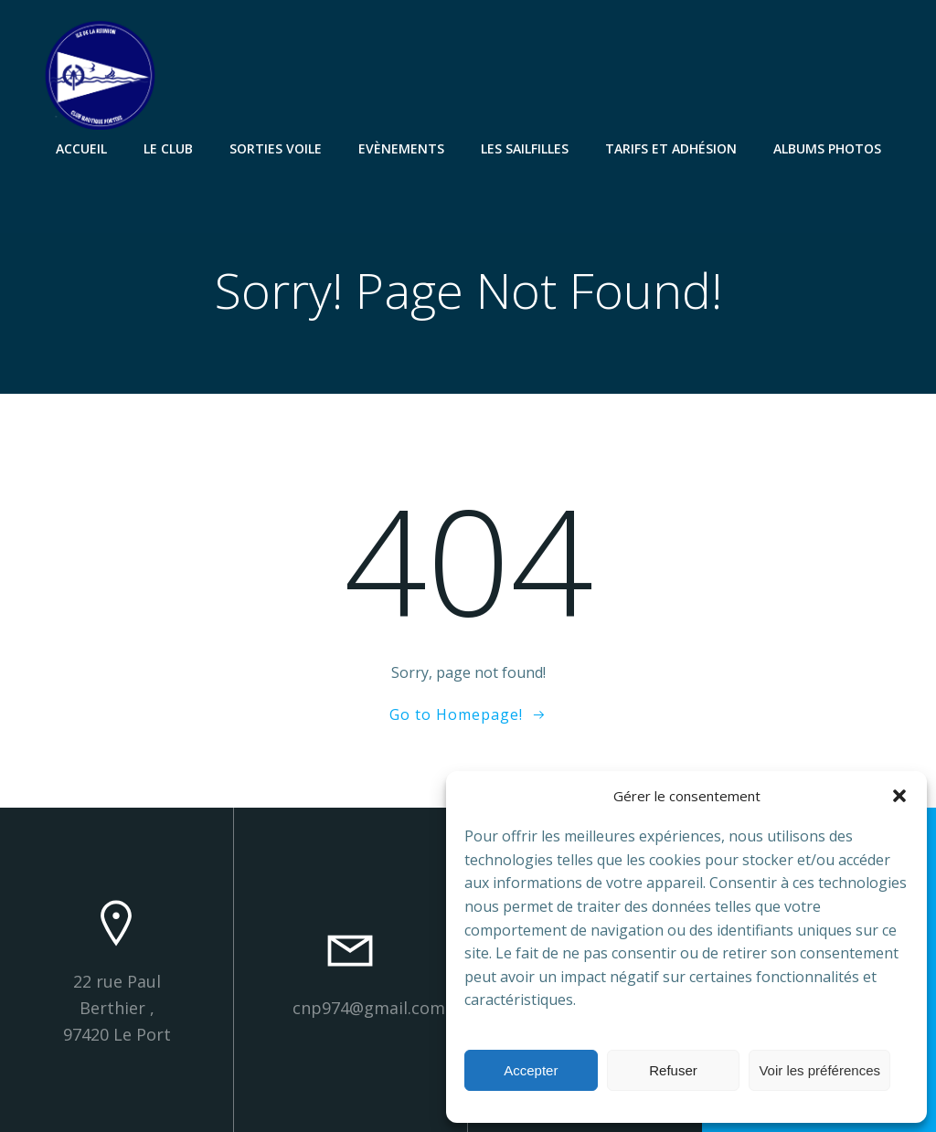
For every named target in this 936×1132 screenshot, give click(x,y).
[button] (899, 796)
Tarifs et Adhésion (671, 148)
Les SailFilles (525, 148)
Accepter (531, 1070)
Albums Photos (827, 148)
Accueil (81, 148)
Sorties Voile (275, 148)
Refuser (673, 1070)
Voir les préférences (819, 1070)
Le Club (168, 148)
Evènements (401, 148)
